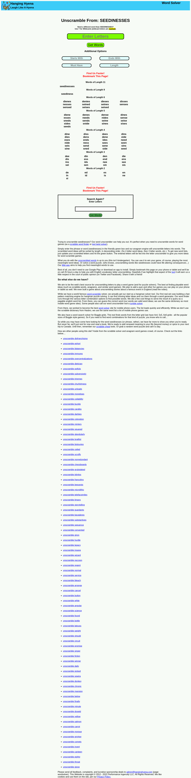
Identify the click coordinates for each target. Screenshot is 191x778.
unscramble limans (72, 500)
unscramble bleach (72, 580)
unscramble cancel (72, 590)
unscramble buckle (72, 404)
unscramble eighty (71, 757)
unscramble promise (72, 646)
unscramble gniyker (72, 737)
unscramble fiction (71, 656)
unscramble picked (72, 671)
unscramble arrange (72, 585)
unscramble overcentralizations (77, 359)
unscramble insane (72, 550)
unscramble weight (72, 631)
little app (66, 265)
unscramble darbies (72, 414)
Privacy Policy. (104, 777)
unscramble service (72, 575)
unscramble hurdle (72, 540)
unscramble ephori (72, 343)
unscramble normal (72, 570)
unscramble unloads (72, 389)
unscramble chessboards (75, 464)
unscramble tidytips (72, 474)
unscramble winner (72, 661)
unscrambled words (87, 260)
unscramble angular (72, 606)
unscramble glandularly (74, 434)
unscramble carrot (71, 726)
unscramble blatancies (73, 348)
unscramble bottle (71, 621)
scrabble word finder (79, 244)
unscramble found (71, 616)
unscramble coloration (73, 419)
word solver (104, 308)
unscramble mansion (73, 691)
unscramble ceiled (71, 449)
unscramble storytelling (74, 505)
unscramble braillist (72, 439)
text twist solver (99, 244)
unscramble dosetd (72, 711)
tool (173, 272)
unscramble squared (72, 429)
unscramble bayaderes (74, 515)
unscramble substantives (74, 520)
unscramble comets (72, 742)
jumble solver (136, 303)
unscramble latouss (72, 626)
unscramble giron (71, 535)
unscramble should (72, 636)
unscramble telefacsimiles (75, 495)
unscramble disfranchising (75, 338)
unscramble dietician (72, 364)
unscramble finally (71, 701)
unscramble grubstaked (74, 469)
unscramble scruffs (72, 454)
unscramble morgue (72, 732)
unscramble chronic (72, 686)
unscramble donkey (72, 681)
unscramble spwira (72, 676)
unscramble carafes (72, 409)
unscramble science (72, 611)
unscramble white (71, 600)
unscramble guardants (73, 510)
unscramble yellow (72, 716)
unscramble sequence (73, 525)
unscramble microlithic (73, 490)
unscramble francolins (73, 480)
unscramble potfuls (72, 369)
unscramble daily (71, 666)
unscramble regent (72, 565)
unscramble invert (71, 747)
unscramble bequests (73, 485)
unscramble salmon (72, 721)
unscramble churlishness (74, 384)
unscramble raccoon (72, 560)
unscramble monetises (73, 394)
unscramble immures (73, 354)
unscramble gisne (71, 767)
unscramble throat (71, 762)
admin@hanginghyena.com (139, 772)
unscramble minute (72, 706)
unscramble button (72, 595)
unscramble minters (72, 424)
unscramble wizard (72, 555)
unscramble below (71, 696)
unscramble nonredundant (75, 459)
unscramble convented (73, 530)
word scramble (94, 294)
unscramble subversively (74, 374)
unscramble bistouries (73, 444)
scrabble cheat (103, 326)
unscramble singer (71, 651)
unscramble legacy (72, 545)
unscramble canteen (72, 752)
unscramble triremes (72, 379)
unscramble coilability (73, 399)
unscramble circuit (71, 641)
